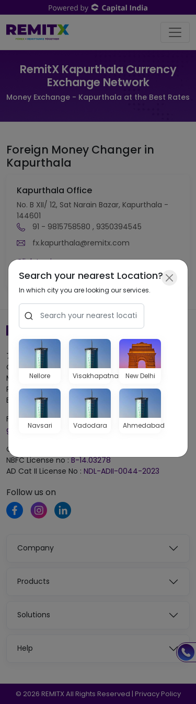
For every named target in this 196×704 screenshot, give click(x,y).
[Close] (169, 278)
